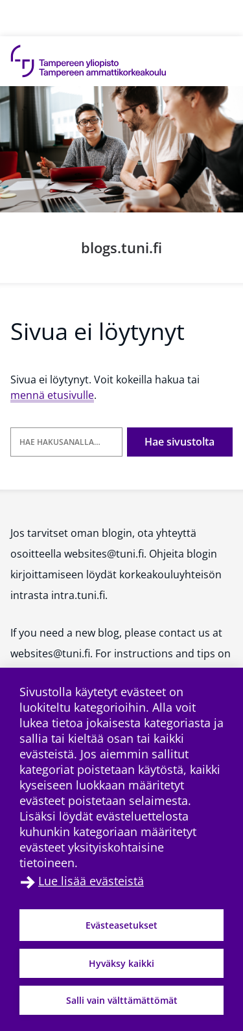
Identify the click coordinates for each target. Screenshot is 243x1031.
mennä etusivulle (52, 395)
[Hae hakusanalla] (66, 442)
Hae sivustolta (179, 442)
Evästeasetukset (121, 925)
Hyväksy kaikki (121, 963)
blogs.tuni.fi (121, 247)
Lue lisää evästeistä (91, 881)
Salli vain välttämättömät (122, 1000)
